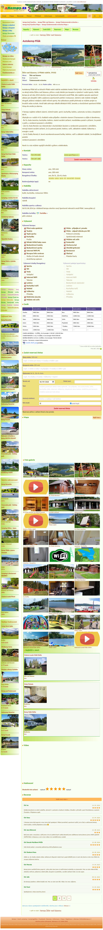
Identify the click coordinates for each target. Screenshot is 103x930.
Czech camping (22, 919)
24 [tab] (96, 67)
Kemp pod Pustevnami (8, 691)
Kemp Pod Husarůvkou (8, 374)
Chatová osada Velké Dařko (8, 85)
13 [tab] (62, 67)
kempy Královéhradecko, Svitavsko (10, 309)
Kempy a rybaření (9, 25)
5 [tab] (37, 67)
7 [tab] (43, 67)
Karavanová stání (8, 22)
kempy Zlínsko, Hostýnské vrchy (10, 301)
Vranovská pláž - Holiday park (9, 506)
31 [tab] (67, 70)
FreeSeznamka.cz (8, 73)
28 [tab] (57, 70)
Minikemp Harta (6, 647)
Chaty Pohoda (5, 110)
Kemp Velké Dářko (7, 132)
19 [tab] (81, 67)
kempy (14, 919)
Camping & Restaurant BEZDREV (8, 575)
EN (100, 16)
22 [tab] (90, 67)
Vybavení (36, 29)
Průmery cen (7, 62)
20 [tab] (84, 67)
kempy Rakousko (53, 926)
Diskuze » (67, 906)
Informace (48, 16)
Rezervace (57, 29)
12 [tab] (59, 67)
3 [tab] (31, 67)
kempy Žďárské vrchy (10, 292)
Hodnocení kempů (9, 59)
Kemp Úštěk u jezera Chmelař (8, 551)
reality (35, 924)
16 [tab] (71, 67)
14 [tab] (65, 67)
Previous (23, 56)
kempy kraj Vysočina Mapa (31, 25)
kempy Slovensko (8, 33)
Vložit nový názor (62, 799)
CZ (89, 16)
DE (95, 16)
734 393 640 (35, 155)
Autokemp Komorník (8, 389)
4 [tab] (34, 67)
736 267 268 (35, 159)
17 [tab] (74, 67)
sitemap (76, 919)
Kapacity (26, 29)
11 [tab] (56, 67)
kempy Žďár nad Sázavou (46, 22)
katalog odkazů (69, 924)
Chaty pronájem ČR (9, 36)
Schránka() (59, 16)
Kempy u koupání (9, 28)
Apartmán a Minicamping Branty (9, 175)
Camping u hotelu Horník (9, 198)
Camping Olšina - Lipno (8, 528)
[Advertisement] (10, 768)
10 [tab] (53, 67)
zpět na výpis (35, 35)
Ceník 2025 (46, 29)
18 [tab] (78, 67)
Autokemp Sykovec (7, 217)
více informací (81, 2)
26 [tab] (51, 70)
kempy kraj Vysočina (29, 22)
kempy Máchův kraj (10, 289)
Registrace (69, 919)
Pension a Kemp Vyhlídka (9, 669)
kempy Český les (13, 297)
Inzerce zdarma (8, 64)
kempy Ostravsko (7, 300)
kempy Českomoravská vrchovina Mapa (54, 25)
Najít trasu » (79, 73)
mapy (78, 924)
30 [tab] (63, 70)
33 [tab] (73, 70)
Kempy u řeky (7, 31)
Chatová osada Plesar (8, 597)
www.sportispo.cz (71, 155)
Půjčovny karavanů (9, 70)
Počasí (29, 16)
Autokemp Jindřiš (7, 472)
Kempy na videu (8, 56)
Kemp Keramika (6, 320)
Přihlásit (38, 16)
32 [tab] (70, 70)
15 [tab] (68, 67)
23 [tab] (93, 67)
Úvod (4, 16)
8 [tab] (46, 67)
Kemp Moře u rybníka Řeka (8, 262)
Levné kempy (7, 67)
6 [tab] (40, 67)
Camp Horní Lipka (7, 626)
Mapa (11, 16)
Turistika (43, 213)
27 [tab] (54, 70)
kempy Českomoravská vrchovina (66, 22)
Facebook (42, 919)
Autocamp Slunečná (7, 404)
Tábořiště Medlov (7, 239)
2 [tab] (27, 67)
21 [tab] (87, 67)
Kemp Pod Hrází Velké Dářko (8, 155)
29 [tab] (60, 70)
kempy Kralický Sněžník (10, 305)
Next (100, 56)
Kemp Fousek (5, 420)
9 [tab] (49, 67)
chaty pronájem (89, 924)
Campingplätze (33, 919)
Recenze (20, 16)
